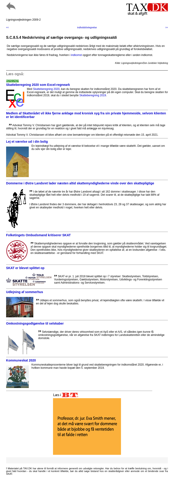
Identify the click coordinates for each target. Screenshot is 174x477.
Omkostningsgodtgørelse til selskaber (35, 323)
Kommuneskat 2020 (21, 360)
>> (166, 27)
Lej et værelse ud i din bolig (27, 141)
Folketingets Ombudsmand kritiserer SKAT (38, 235)
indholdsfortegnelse (87, 27)
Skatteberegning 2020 (46, 89)
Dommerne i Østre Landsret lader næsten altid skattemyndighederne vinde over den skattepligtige (80, 183)
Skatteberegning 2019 (92, 95)
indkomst (76, 55)
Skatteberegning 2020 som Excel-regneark (38, 85)
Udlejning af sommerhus (24, 292)
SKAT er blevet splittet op (25, 268)
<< (7, 27)
